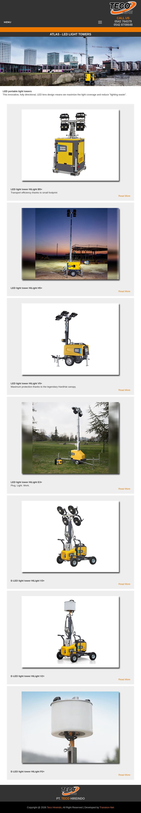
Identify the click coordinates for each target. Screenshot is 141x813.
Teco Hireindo (54, 807)
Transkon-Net (107, 807)
